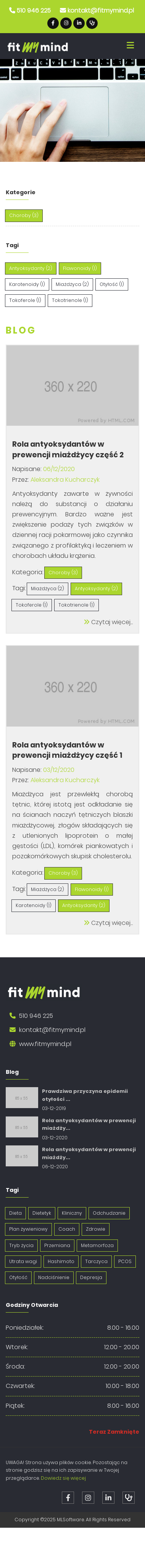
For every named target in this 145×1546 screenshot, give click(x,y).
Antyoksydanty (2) (30, 268)
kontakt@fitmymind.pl (101, 10)
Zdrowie (95, 1229)
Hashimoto (61, 1261)
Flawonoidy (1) (80, 268)
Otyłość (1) (112, 284)
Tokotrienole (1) (70, 300)
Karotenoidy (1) (27, 284)
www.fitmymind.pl (45, 1044)
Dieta (15, 1213)
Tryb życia (21, 1245)
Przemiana (57, 1245)
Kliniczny (72, 1213)
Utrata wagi (23, 1261)
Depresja (91, 1277)
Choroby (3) (24, 215)
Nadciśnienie (53, 1277)
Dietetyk (41, 1213)
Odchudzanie (109, 1213)
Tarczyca (96, 1261)
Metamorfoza (97, 1245)
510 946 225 (34, 10)
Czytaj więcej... (108, 622)
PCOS (125, 1261)
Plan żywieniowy (28, 1229)
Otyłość (18, 1277)
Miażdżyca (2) (72, 284)
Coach (66, 1229)
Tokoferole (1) (25, 300)
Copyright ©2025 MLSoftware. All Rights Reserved (72, 1519)
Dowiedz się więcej (63, 1478)
